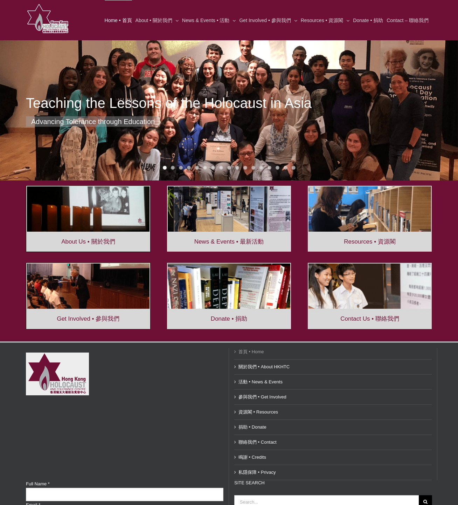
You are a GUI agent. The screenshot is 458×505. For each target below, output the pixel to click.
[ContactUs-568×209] (369, 265)
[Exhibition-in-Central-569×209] (229, 188)
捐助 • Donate (252, 427)
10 (237, 168)
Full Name (38, 483)
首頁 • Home (251, 351)
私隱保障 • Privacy (257, 472)
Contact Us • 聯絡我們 (369, 318)
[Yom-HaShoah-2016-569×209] (88, 188)
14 (269, 168)
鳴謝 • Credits (252, 457)
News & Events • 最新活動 (229, 241)
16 (285, 168)
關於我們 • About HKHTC (264, 366)
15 (277, 168)
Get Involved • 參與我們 (88, 318)
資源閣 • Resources (258, 412)
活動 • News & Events (260, 381)
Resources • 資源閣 (370, 241)
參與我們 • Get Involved (262, 397)
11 (245, 168)
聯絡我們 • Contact (257, 442)
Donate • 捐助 (229, 318)
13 (261, 168)
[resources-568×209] (369, 188)
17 (294, 168)
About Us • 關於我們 (88, 241)
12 (253, 168)
